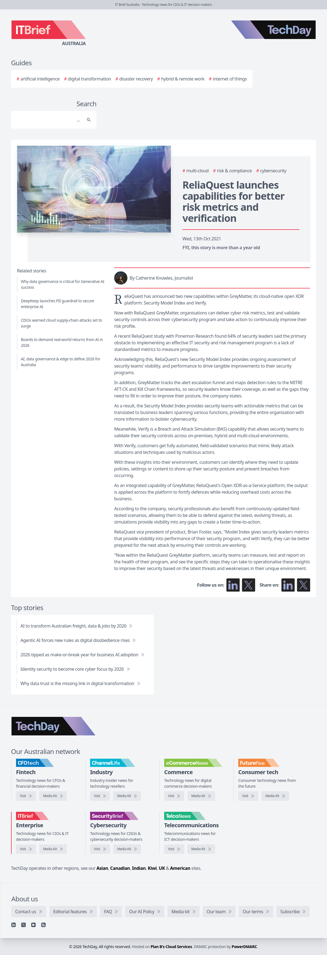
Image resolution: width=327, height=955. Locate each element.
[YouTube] (33, 925)
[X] (23, 925)
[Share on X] (303, 585)
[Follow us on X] (248, 585)
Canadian (120, 868)
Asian (102, 868)
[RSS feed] (43, 925)
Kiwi (152, 868)
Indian (139, 868)
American (180, 868)
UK (162, 868)
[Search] (48, 119)
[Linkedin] (13, 925)
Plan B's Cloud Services (171, 946)
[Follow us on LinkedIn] (233, 585)
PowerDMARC (244, 946)
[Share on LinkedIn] (288, 585)
